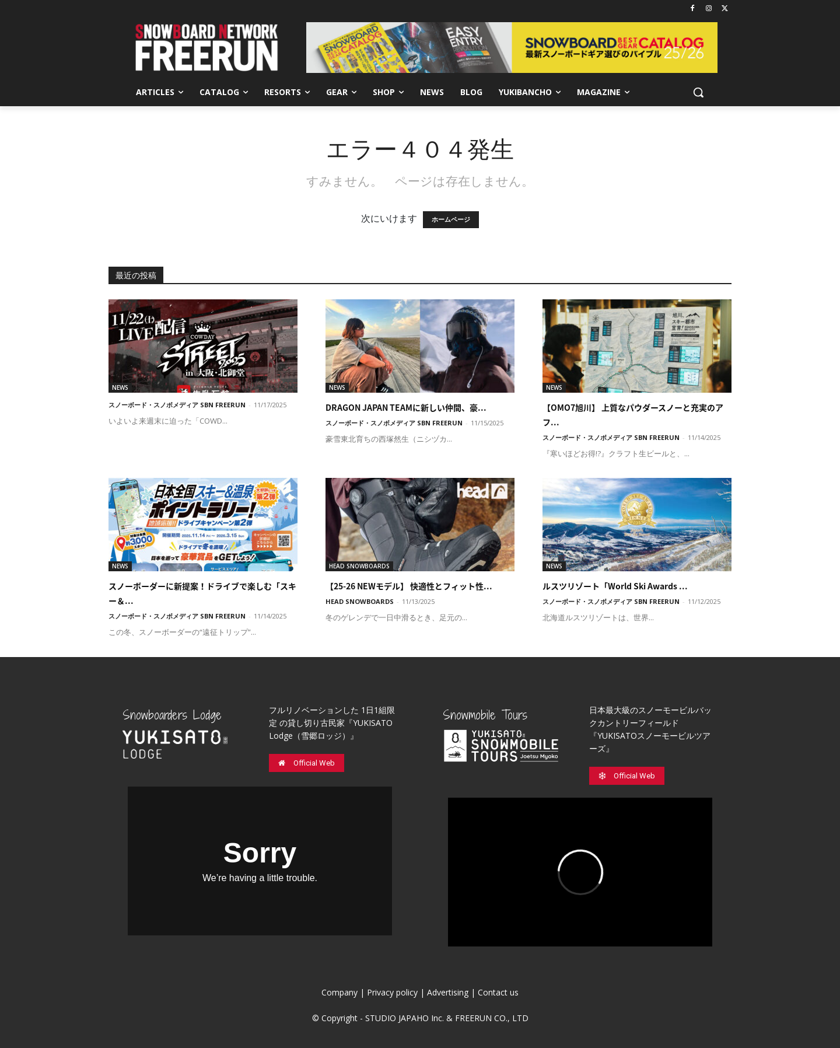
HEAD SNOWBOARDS (359, 566)
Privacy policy (392, 992)
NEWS (120, 387)
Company (339, 992)
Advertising (447, 992)
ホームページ (451, 219)
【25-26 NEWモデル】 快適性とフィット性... (409, 586)
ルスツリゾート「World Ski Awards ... (615, 586)
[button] (698, 92)
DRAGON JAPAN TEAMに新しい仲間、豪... (406, 407)
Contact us (498, 992)
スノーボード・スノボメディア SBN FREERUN (177, 404)
